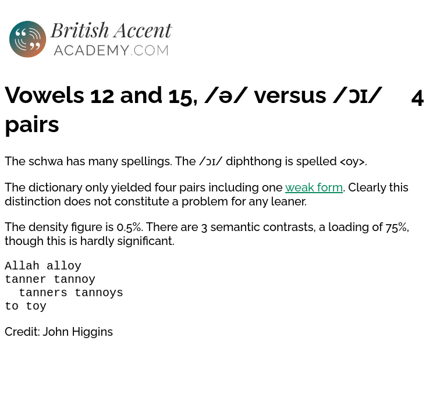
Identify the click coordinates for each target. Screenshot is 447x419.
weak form (314, 187)
